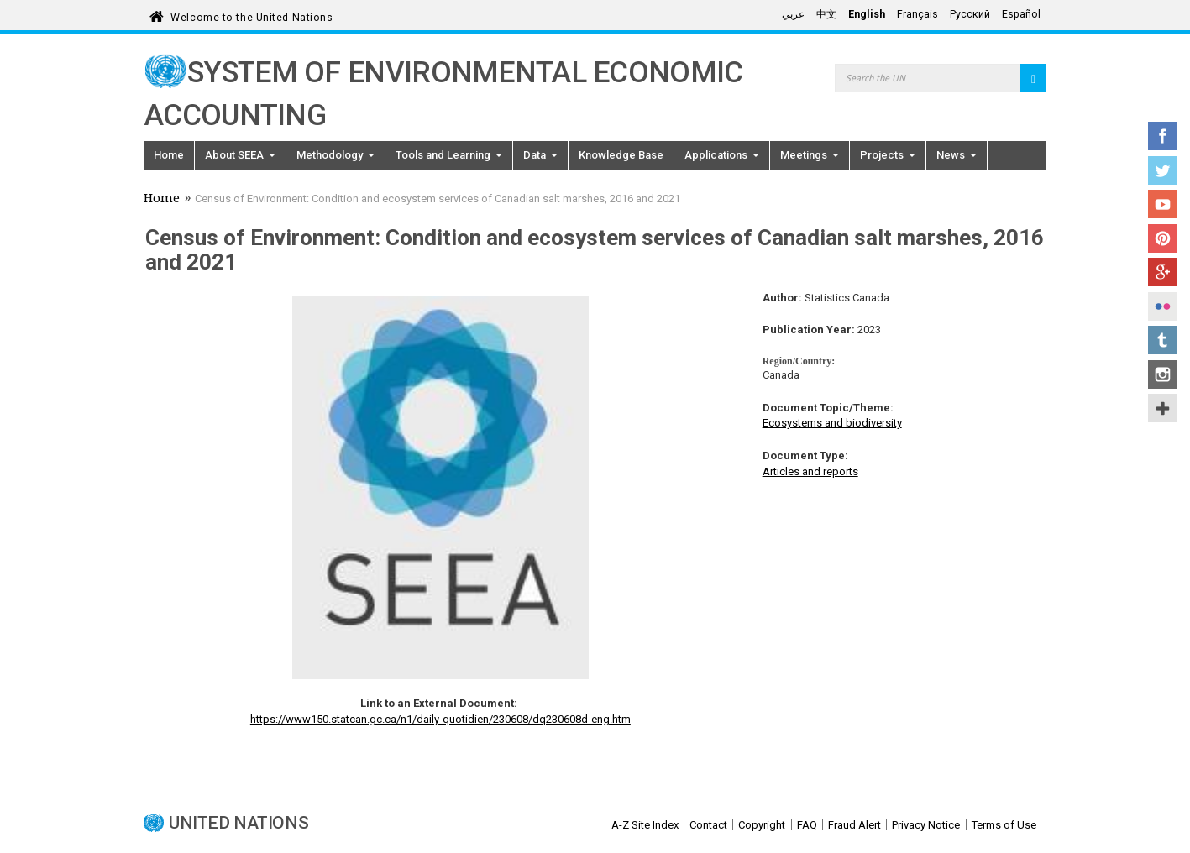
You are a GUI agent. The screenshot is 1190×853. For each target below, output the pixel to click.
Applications (721, 155)
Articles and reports (810, 471)
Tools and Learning (449, 155)
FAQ (807, 824)
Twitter (1162, 170)
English (866, 14)
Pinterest (1162, 238)
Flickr (1162, 306)
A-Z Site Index (645, 824)
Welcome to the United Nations (251, 15)
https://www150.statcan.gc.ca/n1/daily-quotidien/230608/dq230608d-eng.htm (440, 719)
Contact (708, 824)
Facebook (1162, 136)
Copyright (761, 824)
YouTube (1162, 204)
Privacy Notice (926, 824)
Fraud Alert (854, 824)
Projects (887, 155)
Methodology (335, 155)
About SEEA (240, 155)
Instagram (1162, 374)
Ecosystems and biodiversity (832, 422)
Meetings (809, 155)
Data (540, 155)
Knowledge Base (621, 155)
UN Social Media (1162, 408)
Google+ (1162, 272)
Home (169, 155)
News (956, 155)
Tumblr (1162, 340)
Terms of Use (1004, 824)
